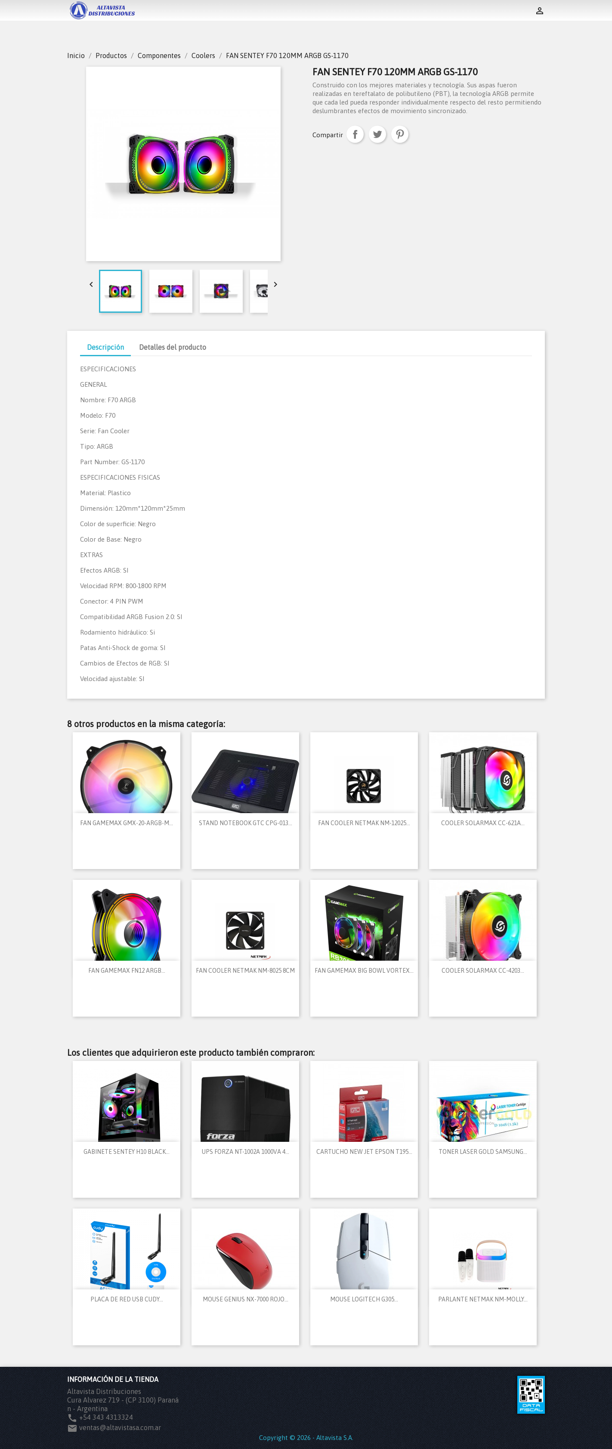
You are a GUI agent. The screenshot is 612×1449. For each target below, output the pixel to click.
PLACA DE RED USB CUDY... (126, 1299)
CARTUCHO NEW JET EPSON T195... (364, 1151)
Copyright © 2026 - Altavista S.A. (306, 1437)
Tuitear (377, 134)
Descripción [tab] (105, 347)
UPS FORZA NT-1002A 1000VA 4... (245, 1151)
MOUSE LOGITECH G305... (364, 1299)
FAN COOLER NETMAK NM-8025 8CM (245, 970)
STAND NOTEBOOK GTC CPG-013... (245, 823)
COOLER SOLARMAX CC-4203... (483, 970)
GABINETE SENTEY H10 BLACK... (126, 1151)
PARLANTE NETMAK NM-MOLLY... (483, 1299)
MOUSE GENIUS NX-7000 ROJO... (245, 1299)
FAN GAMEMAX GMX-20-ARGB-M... (126, 823)
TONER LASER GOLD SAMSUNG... (483, 1151)
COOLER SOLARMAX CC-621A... (483, 823)
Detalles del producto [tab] (172, 347)
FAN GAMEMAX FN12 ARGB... (126, 970)
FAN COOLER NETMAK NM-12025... (364, 823)
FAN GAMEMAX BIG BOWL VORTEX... (364, 970)
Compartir (355, 134)
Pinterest (399, 134)
